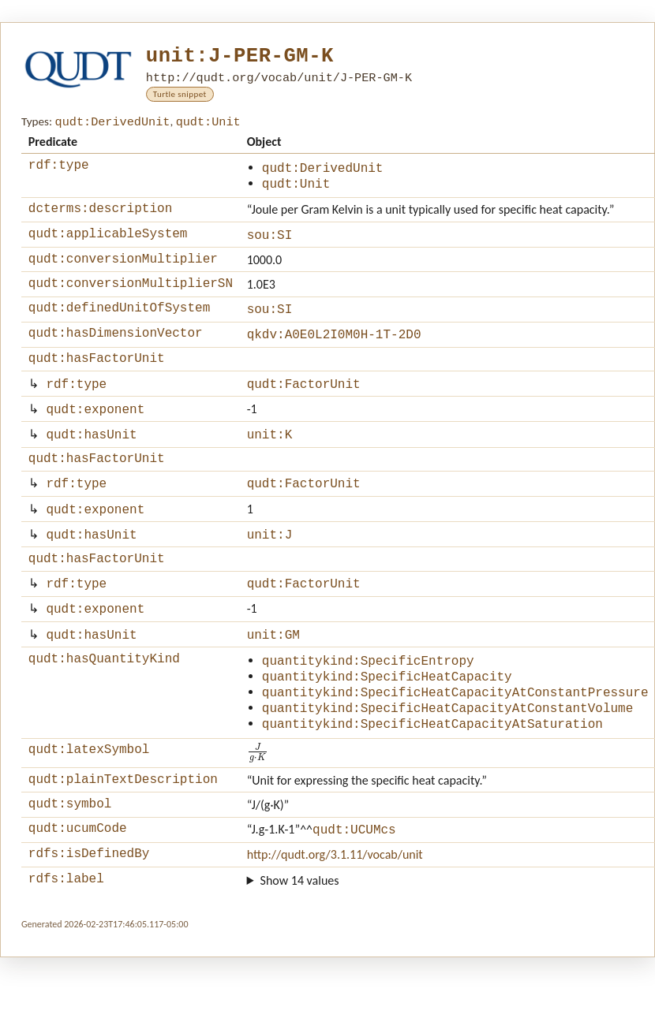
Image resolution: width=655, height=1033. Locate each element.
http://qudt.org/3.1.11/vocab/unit (335, 911)
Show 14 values (299, 940)
